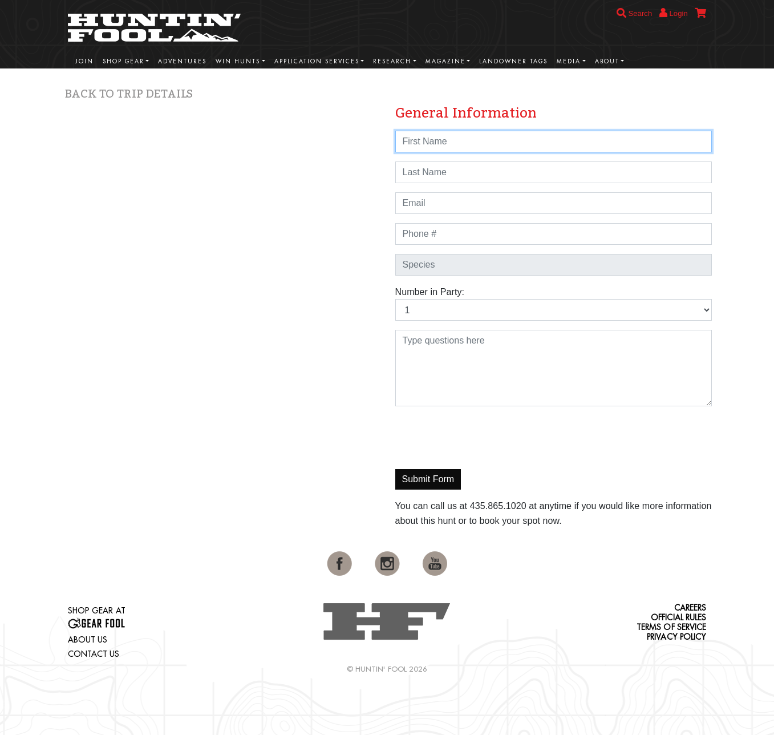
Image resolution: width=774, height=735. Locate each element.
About (607, 61)
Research (392, 61)
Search (635, 13)
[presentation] (482, 437)
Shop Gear (123, 61)
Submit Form (428, 479)
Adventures (182, 61)
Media (569, 61)
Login (673, 13)
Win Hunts (238, 61)
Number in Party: (430, 292)
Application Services (316, 61)
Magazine (445, 61)
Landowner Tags (513, 61)
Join (84, 61)
